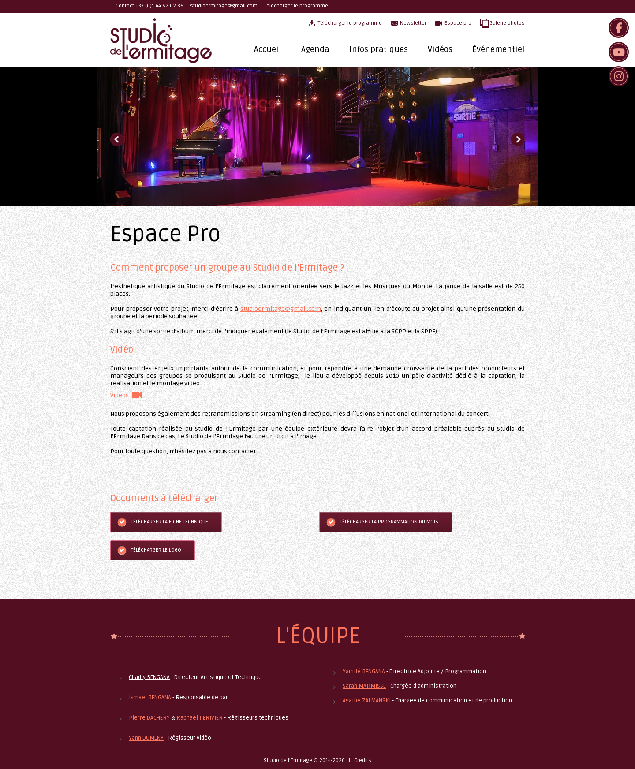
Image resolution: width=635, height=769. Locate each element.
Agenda (315, 49)
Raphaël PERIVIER (199, 717)
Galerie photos (507, 23)
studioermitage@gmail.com (224, 6)
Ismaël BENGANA (150, 697)
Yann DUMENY (146, 738)
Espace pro (457, 23)
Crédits (362, 760)
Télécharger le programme (296, 6)
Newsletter (413, 23)
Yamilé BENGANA (364, 671)
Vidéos (440, 49)
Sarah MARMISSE (364, 686)
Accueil (267, 49)
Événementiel (498, 49)
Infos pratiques (378, 49)
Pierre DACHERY (149, 717)
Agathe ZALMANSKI (367, 700)
